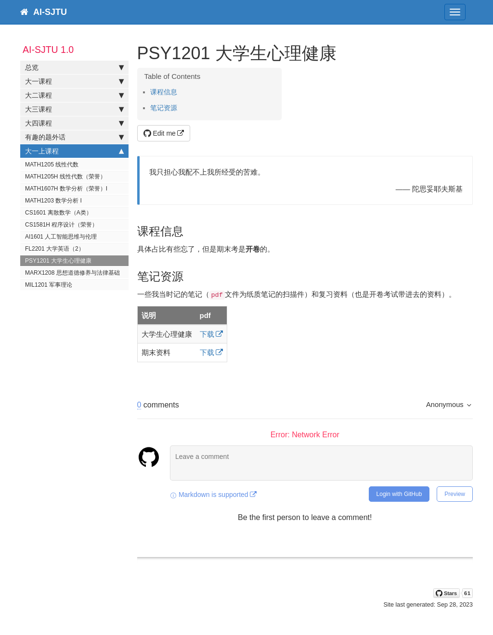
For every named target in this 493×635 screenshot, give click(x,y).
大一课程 (74, 81)
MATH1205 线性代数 (51, 164)
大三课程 (74, 109)
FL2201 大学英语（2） (54, 248)
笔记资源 (163, 108)
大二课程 (74, 95)
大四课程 (74, 123)
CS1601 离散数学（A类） (58, 212)
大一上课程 (74, 151)
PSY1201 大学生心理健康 (58, 260)
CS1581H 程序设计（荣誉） (61, 224)
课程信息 (163, 92)
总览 (74, 67)
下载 (207, 334)
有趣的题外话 (74, 137)
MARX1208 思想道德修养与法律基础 (72, 272)
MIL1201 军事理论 (48, 284)
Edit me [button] (159, 133)
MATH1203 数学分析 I (53, 200)
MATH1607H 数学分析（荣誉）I (66, 188)
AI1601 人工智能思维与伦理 (61, 236)
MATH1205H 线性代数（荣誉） (65, 176)
